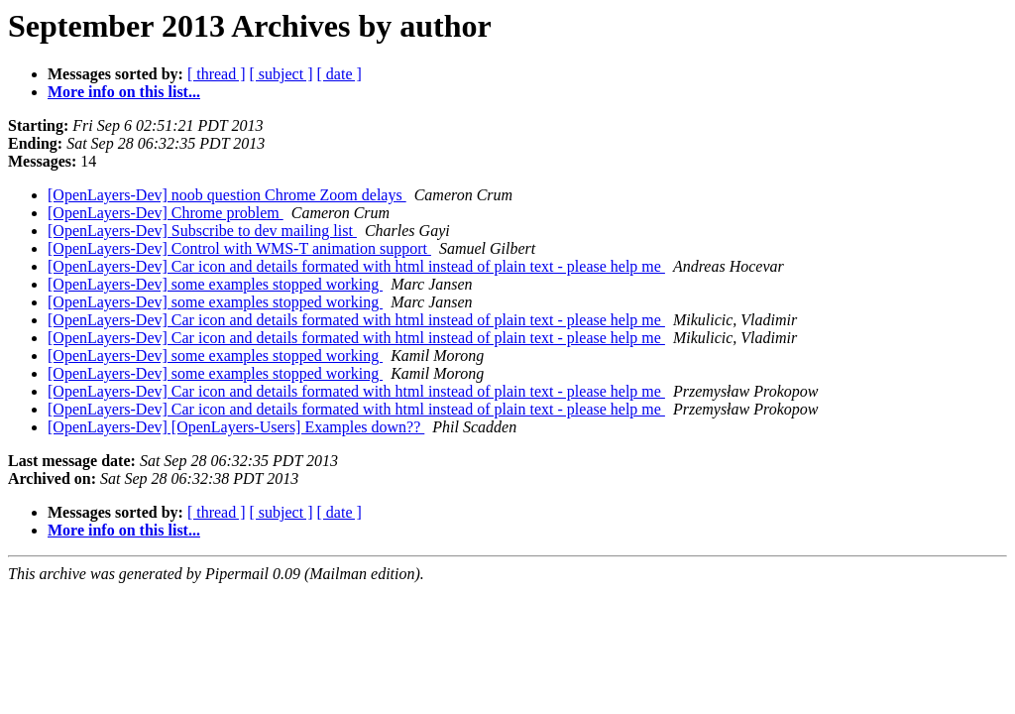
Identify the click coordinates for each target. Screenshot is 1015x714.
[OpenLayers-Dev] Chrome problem (165, 212)
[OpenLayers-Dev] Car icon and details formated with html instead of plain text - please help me (356, 266)
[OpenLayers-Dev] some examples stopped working (215, 284)
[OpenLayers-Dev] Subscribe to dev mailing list (202, 230)
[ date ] (339, 73)
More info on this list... (124, 91)
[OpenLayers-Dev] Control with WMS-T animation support (239, 248)
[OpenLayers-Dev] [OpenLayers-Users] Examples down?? (236, 426)
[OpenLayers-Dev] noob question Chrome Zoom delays (227, 194)
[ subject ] (281, 73)
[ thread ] (216, 73)
